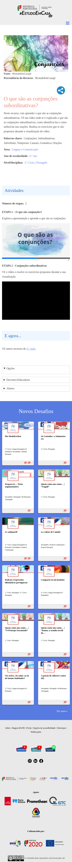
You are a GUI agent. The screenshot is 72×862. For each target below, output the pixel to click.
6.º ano (33, 155)
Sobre (7, 728)
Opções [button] (10, 368)
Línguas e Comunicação (25, 149)
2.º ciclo (30, 348)
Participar (61, 728)
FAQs (28, 728)
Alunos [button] (10, 388)
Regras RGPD (18, 728)
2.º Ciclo (29, 162)
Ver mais (61, 711)
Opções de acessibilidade (44, 728)
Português (41, 162)
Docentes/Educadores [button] (18, 379)
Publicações (36, 732)
